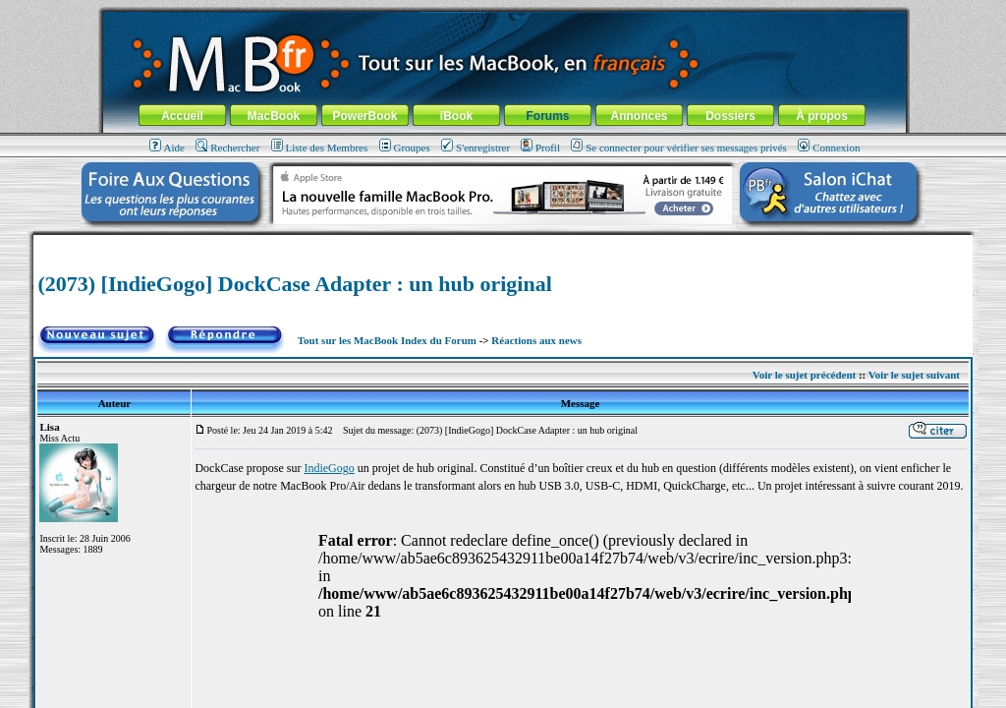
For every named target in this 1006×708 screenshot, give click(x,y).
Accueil (182, 116)
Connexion (829, 147)
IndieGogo (329, 468)
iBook (456, 116)
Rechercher (227, 147)
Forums (547, 116)
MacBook (274, 116)
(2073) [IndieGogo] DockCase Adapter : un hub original (294, 283)
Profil (540, 147)
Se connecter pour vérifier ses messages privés (679, 147)
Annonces (638, 116)
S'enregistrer (475, 147)
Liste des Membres (319, 147)
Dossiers (730, 116)
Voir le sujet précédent (804, 375)
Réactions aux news (536, 340)
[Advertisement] (503, 242)
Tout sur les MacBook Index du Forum (387, 340)
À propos (822, 116)
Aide (167, 147)
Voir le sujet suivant (914, 375)
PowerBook (364, 116)
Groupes (404, 147)
